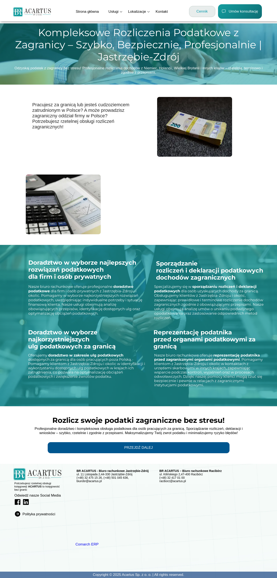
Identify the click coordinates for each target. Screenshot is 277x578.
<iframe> (107, 510)
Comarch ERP (87, 544)
